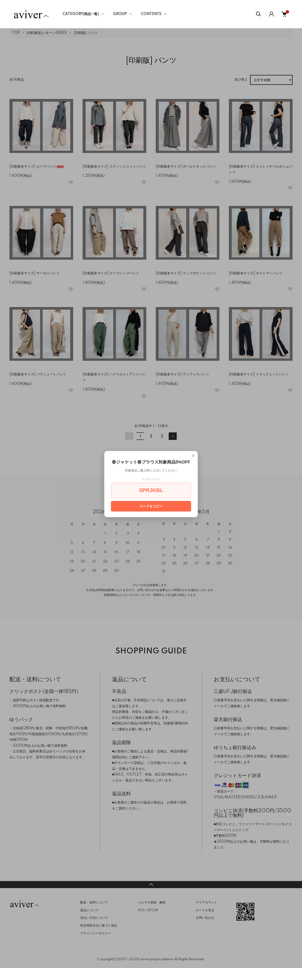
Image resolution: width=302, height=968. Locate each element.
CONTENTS (151, 14)
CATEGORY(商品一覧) (81, 14)
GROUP (120, 14)
